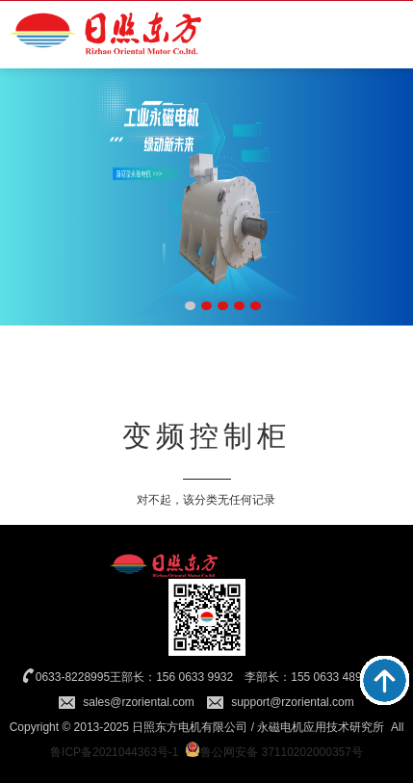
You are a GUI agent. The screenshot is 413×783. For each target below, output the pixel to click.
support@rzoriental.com (292, 702)
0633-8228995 (73, 677)
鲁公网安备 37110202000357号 (274, 752)
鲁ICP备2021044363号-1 (114, 752)
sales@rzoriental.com (138, 702)
